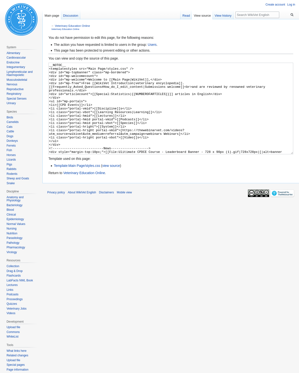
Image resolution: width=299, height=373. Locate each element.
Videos (11, 313)
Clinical (11, 214)
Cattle (10, 131)
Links (10, 290)
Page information (17, 369)
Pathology (13, 242)
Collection (13, 266)
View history (223, 15)
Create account (275, 4)
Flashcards (14, 275)
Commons (13, 332)
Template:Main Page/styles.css (77, 184)
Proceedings (15, 299)
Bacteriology (14, 205)
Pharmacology (16, 247)
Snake (11, 183)
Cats (10, 127)
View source (202, 15)
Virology (12, 252)
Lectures (12, 285)
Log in (291, 4)
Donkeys (12, 140)
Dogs (10, 136)
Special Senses (17, 98)
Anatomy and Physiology (15, 199)
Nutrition (12, 233)
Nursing (11, 228)
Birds (10, 117)
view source (111, 184)
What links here (17, 351)
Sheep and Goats (18, 178)
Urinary (11, 103)
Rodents (12, 174)
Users (152, 45)
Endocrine (13, 62)
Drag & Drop (15, 271)
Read (186, 15)
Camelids (13, 122)
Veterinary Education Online (72, 25)
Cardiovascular (16, 57)
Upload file (13, 327)
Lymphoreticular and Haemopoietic (20, 73)
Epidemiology (15, 219)
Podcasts (12, 294)
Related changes (17, 355)
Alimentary (13, 53)
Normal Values (16, 224)
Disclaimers (106, 210)
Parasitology (14, 238)
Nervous (12, 84)
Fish (9, 150)
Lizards (11, 159)
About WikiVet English (82, 210)
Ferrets (11, 145)
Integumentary (16, 67)
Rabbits (11, 169)
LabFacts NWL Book (20, 280)
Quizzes (12, 303)
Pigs (9, 164)
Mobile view (124, 210)
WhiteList (12, 336)
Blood (10, 209)
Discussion (70, 15)
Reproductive (15, 89)
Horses (11, 155)
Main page (52, 15)
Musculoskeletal (17, 79)
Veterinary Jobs (17, 308)
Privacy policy (56, 210)
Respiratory (14, 93)
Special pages (16, 364)
